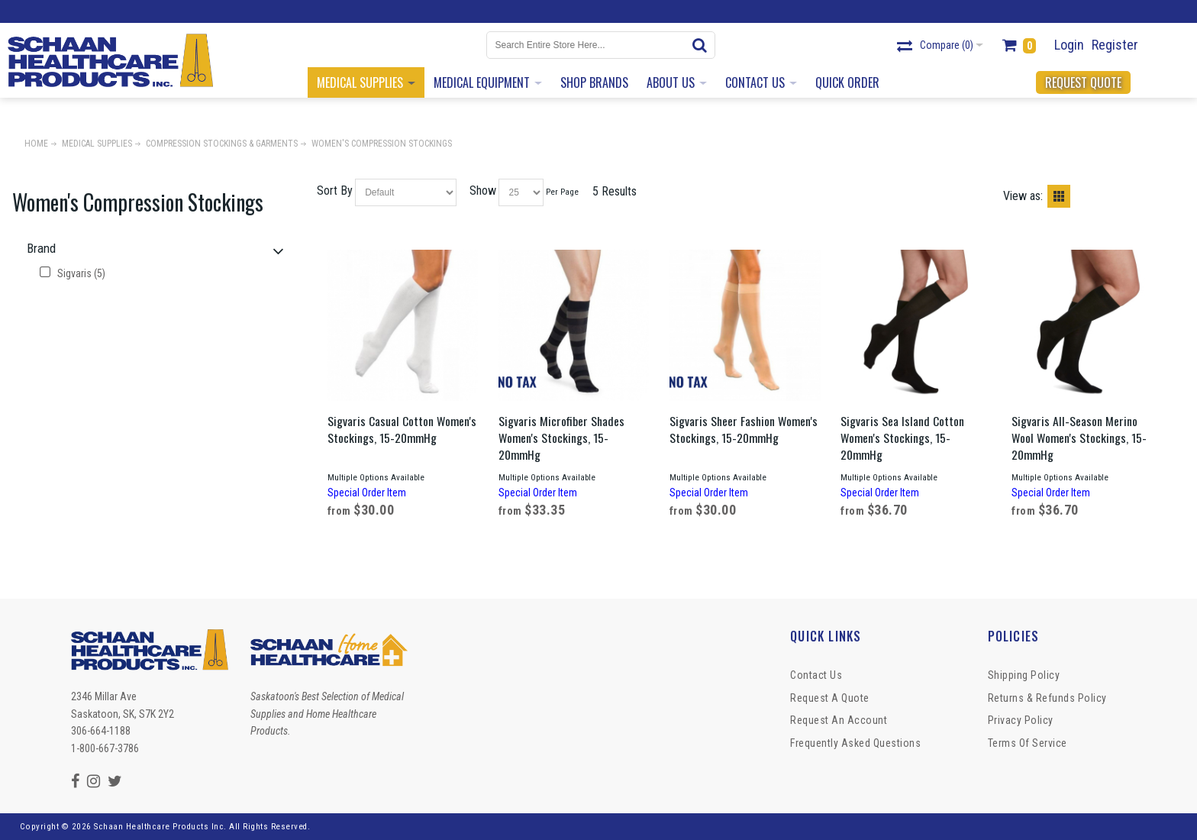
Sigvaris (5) (72, 273)
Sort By (335, 190)
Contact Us (816, 675)
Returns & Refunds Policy (1047, 698)
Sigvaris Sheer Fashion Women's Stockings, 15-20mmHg (743, 429)
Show (482, 190)
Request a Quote (830, 698)
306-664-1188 (101, 731)
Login (1069, 45)
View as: (1023, 196)
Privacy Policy (1020, 720)
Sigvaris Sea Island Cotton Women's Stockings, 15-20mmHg (902, 438)
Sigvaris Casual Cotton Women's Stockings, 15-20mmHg (401, 429)
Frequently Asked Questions (855, 743)
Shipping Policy (1024, 675)
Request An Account (838, 720)
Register (1115, 45)
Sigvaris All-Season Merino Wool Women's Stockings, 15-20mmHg (1079, 438)
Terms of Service (1027, 743)
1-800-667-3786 (105, 748)
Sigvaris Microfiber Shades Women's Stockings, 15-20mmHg (561, 438)
